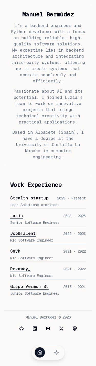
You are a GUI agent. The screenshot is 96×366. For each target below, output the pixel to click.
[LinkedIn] (34, 328)
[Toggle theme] (56, 352)
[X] (61, 328)
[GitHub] (21, 328)
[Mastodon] (74, 328)
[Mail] (48, 328)
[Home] (40, 352)
